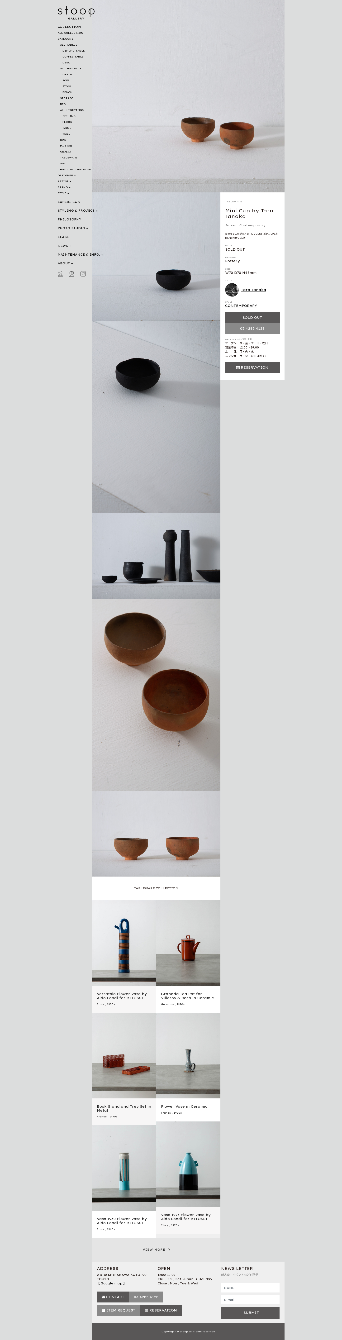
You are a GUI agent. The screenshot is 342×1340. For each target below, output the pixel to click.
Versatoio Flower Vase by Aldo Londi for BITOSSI (122, 996)
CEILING (69, 116)
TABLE (67, 127)
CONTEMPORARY (241, 306)
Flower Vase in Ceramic (184, 1106)
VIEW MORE (154, 1249)
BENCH (67, 92)
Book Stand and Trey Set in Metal (124, 1108)
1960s (111, 1229)
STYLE (62, 193)
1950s (111, 1004)
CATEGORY (65, 38)
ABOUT (64, 263)
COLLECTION (69, 27)
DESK (66, 62)
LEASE (63, 237)
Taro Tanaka (245, 290)
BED (63, 104)
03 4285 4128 (252, 328)
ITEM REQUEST (120, 1310)
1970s (181, 1004)
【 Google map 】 (111, 1283)
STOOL (67, 86)
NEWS (63, 246)
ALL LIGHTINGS (72, 110)
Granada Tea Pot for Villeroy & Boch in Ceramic (187, 996)
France (102, 1116)
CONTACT (115, 1297)
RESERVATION (254, 367)
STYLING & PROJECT (76, 210)
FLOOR (67, 122)
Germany (167, 1004)
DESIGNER (65, 175)
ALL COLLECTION (70, 32)
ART (63, 163)
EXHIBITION (69, 202)
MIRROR (66, 145)
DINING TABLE (73, 50)
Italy (100, 1004)
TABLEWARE (69, 157)
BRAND (63, 187)
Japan (231, 225)
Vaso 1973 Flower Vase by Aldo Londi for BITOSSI (186, 1217)
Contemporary (252, 225)
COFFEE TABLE (73, 56)
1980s (178, 1112)
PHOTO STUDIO (71, 228)
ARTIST (63, 181)
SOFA (66, 80)
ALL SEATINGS (71, 68)
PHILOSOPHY (69, 219)
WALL (66, 133)
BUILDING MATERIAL (76, 169)
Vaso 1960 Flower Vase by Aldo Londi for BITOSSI (122, 1221)
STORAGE (67, 98)
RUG (63, 139)
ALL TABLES (68, 44)
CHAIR (67, 74)
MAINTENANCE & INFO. (79, 254)
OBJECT (66, 151)
